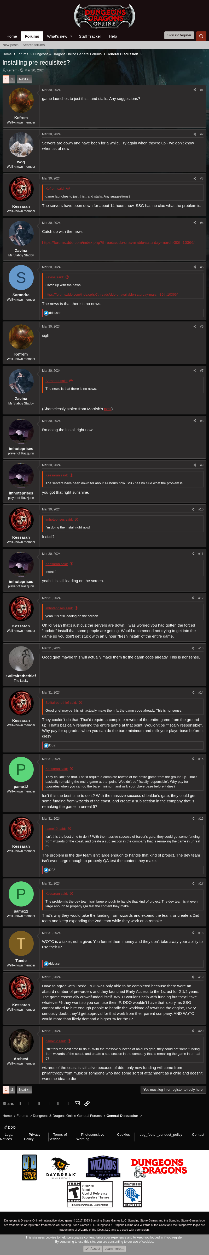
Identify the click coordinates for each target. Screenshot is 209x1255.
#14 (201, 692)
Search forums (34, 45)
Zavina (21, 250)
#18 (201, 933)
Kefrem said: (55, 188)
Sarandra (21, 294)
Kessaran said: (56, 475)
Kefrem (12, 70)
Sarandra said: (56, 381)
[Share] (195, 90)
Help (113, 36)
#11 (201, 554)
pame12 (21, 786)
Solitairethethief (21, 676)
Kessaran (21, 206)
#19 (201, 977)
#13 (201, 648)
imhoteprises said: (59, 519)
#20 (201, 1031)
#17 (201, 883)
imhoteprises (21, 448)
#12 (201, 598)
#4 (202, 223)
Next (22, 79)
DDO (10, 1127)
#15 (201, 759)
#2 (202, 134)
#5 (202, 267)
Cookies (123, 1134)
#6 (202, 326)
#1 (202, 90)
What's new (57, 36)
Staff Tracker (90, 36)
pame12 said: (55, 829)
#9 (202, 465)
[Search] (201, 36)
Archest (21, 1058)
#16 (201, 818)
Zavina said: (54, 277)
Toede (21, 960)
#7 (202, 371)
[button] (71, 36)
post (107, 409)
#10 (201, 509)
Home (12, 36)
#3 (202, 178)
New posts (11, 45)
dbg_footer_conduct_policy (161, 1134)
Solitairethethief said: (61, 703)
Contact (198, 1134)
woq (21, 162)
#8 (202, 421)
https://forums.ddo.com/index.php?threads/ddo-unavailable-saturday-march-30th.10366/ (118, 242)
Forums (32, 36)
